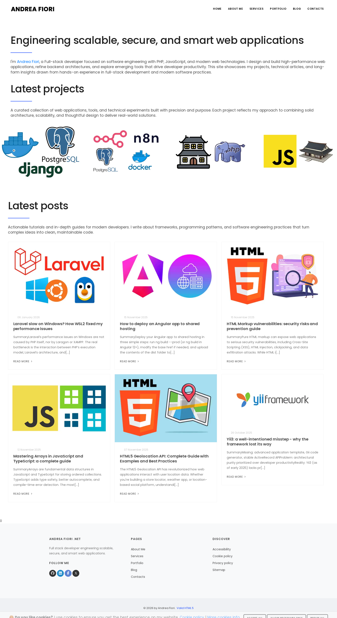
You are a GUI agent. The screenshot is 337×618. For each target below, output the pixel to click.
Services (257, 9)
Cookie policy (223, 556)
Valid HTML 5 (185, 608)
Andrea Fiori (28, 61)
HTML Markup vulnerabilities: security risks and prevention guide (272, 326)
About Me (235, 9)
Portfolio (278, 9)
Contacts (315, 9)
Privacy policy (223, 563)
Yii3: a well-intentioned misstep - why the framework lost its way (267, 441)
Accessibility (222, 549)
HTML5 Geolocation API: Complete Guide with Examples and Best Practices (164, 458)
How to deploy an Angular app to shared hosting (160, 326)
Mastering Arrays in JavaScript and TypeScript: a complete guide (48, 458)
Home (217, 9)
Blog (297, 9)
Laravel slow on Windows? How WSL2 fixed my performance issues (58, 326)
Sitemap (219, 570)
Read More (23, 361)
